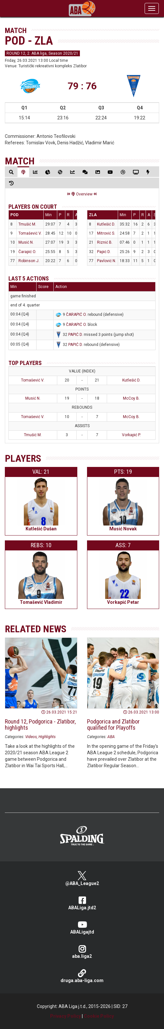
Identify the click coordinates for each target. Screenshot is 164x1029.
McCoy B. (131, 398)
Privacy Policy (65, 1016)
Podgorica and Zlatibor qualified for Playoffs (113, 724)
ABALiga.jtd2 (82, 903)
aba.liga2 (82, 952)
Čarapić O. (27, 251)
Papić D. (104, 251)
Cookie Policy (99, 1016)
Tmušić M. (27, 224)
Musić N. (26, 242)
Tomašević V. (30, 233)
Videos (31, 737)
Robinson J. (28, 261)
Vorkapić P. (131, 435)
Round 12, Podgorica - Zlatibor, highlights (40, 724)
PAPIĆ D (75, 334)
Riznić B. (105, 242)
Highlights (47, 737)
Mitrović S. (106, 233)
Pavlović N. (106, 261)
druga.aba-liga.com (82, 976)
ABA (111, 737)
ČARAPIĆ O (76, 314)
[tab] (11, 172)
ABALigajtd (82, 928)
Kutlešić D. (106, 224)
